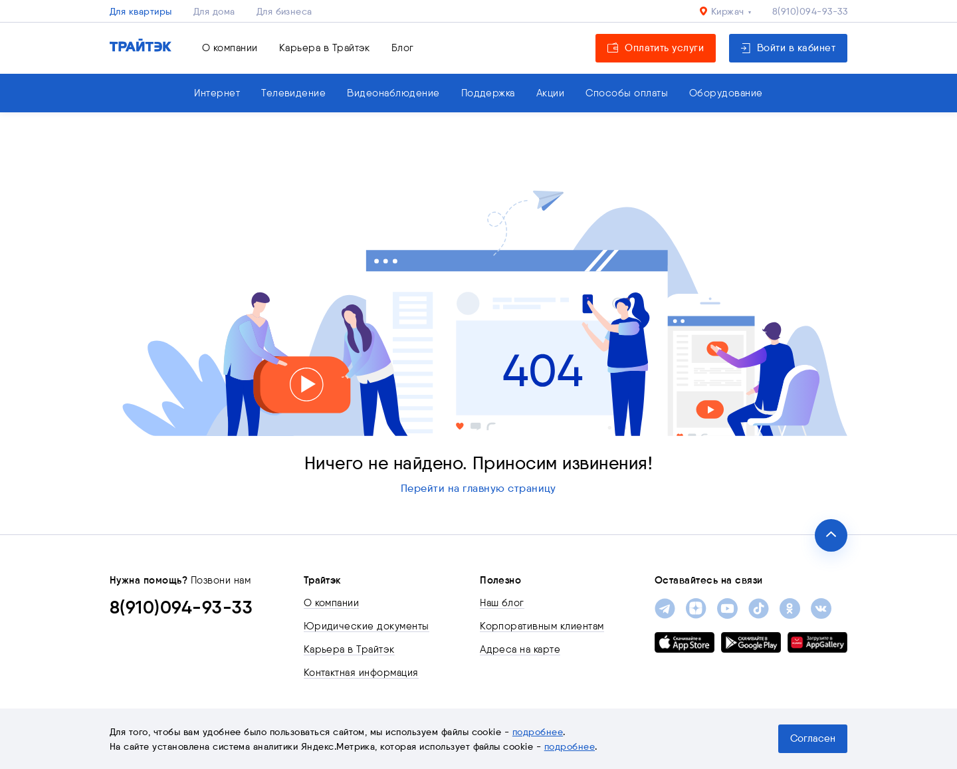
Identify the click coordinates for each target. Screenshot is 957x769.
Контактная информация (361, 673)
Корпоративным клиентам (542, 626)
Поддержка (488, 93)
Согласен (812, 738)
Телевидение (293, 93)
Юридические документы (366, 626)
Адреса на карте (520, 649)
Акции (550, 93)
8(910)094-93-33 (809, 11)
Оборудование (726, 93)
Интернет (217, 93)
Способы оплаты (626, 93)
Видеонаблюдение (393, 93)
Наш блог (502, 603)
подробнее (537, 732)
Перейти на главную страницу (478, 488)
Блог (402, 48)
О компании (230, 48)
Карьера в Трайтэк (324, 48)
